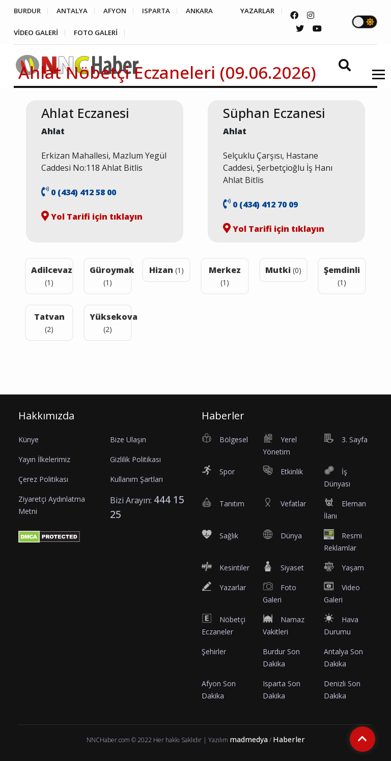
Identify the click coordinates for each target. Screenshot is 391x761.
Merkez (225, 275)
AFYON (122, 11)
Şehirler (214, 651)
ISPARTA (166, 11)
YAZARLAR (31, 33)
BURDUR (28, 11)
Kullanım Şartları (136, 479)
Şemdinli (342, 275)
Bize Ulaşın (128, 439)
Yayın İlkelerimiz (44, 459)
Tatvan (49, 322)
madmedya (249, 739)
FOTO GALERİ (155, 33)
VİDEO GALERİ (90, 33)
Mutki (283, 270)
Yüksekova (111, 322)
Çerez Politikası (43, 479)
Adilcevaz (51, 275)
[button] (375, 81)
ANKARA (213, 11)
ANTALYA (77, 11)
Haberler (289, 739)
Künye (28, 439)
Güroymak (111, 275)
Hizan (166, 270)
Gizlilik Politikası (135, 459)
